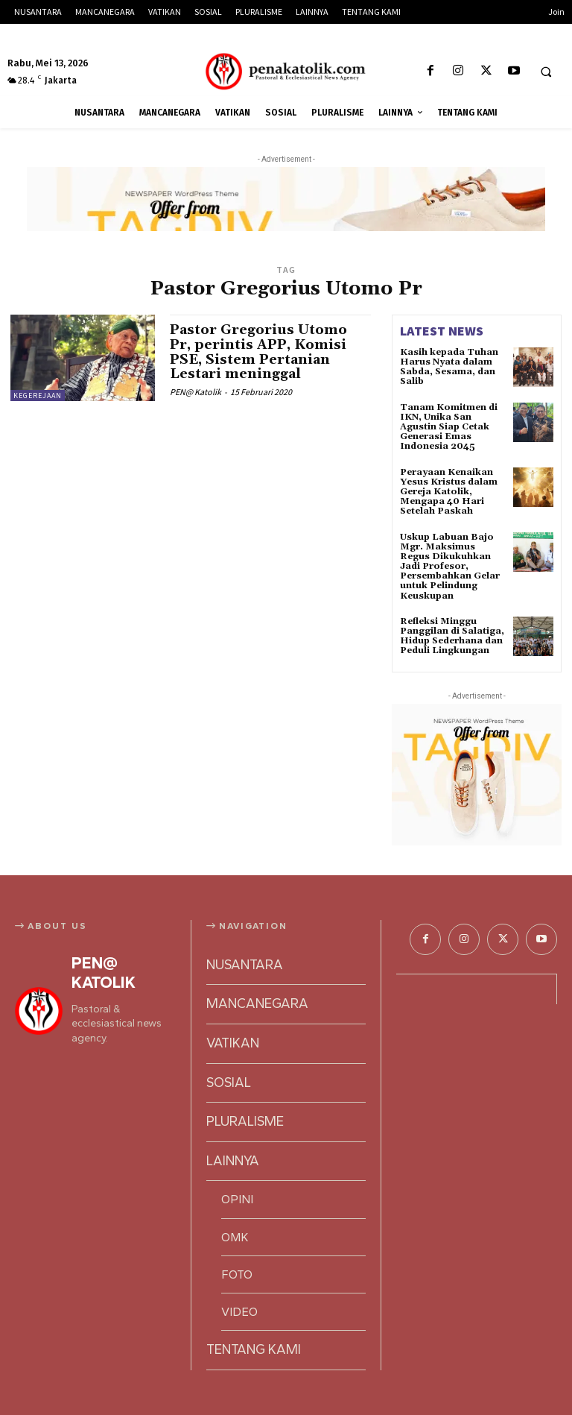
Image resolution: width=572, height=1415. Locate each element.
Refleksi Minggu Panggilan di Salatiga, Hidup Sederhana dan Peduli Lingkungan (452, 636)
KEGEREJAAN (37, 395)
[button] (546, 71)
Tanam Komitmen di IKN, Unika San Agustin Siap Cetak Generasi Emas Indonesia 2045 (449, 427)
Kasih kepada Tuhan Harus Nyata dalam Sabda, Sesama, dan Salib (449, 367)
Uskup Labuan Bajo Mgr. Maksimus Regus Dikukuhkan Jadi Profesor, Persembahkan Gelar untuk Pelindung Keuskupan (450, 567)
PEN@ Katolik (195, 391)
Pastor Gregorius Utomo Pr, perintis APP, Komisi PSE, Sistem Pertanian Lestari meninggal (258, 351)
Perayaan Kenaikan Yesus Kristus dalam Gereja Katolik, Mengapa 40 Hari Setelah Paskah (449, 492)
